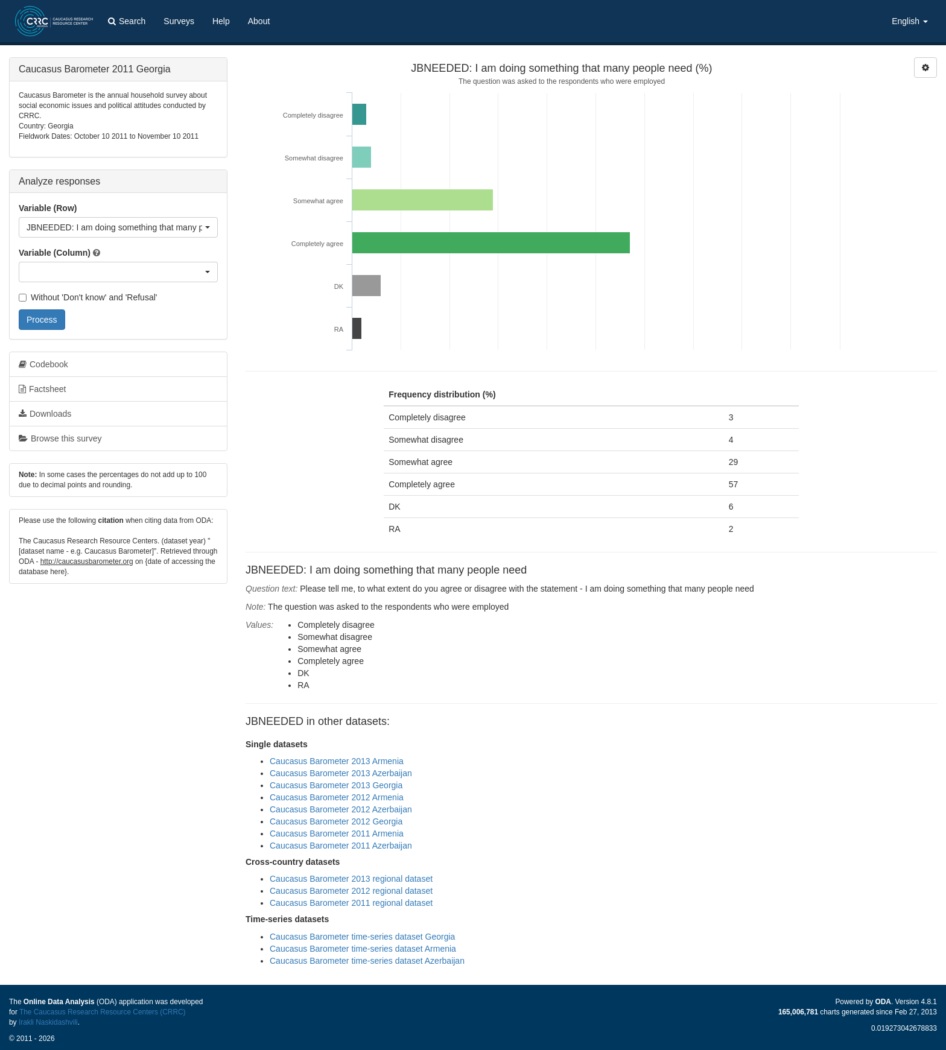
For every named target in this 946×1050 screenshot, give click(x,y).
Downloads (45, 414)
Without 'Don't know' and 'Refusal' (88, 297)
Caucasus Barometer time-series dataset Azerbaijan (367, 961)
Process (42, 319)
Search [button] (126, 21)
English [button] (910, 21)
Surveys (178, 21)
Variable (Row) (48, 208)
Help (221, 21)
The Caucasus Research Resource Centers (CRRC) (102, 1012)
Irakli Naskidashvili (48, 1022)
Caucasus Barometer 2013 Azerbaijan (341, 773)
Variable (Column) (54, 253)
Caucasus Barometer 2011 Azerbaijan (341, 845)
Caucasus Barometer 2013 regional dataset (351, 879)
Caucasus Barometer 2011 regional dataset (351, 903)
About (259, 21)
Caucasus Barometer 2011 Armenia (337, 833)
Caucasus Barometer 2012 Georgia (336, 821)
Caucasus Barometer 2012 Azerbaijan (341, 809)
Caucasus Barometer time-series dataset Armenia (363, 949)
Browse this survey (60, 438)
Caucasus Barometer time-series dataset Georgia (362, 936)
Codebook (43, 364)
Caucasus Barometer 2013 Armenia (337, 761)
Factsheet (42, 389)
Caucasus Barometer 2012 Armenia (337, 797)
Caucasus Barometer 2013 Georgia (336, 785)
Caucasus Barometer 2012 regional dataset (351, 891)
